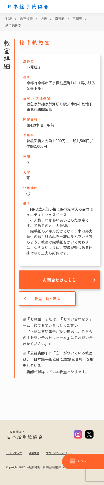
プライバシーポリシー (59, 453)
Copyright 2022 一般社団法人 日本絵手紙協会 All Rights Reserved (46, 467)
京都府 (59, 18)
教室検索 (26, 18)
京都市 (77, 18)
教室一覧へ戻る (47, 298)
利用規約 (34, 453)
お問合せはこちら (59, 280)
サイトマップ (14, 453)
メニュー (80, 461)
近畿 (44, 18)
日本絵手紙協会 (28, 7)
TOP (8, 18)
